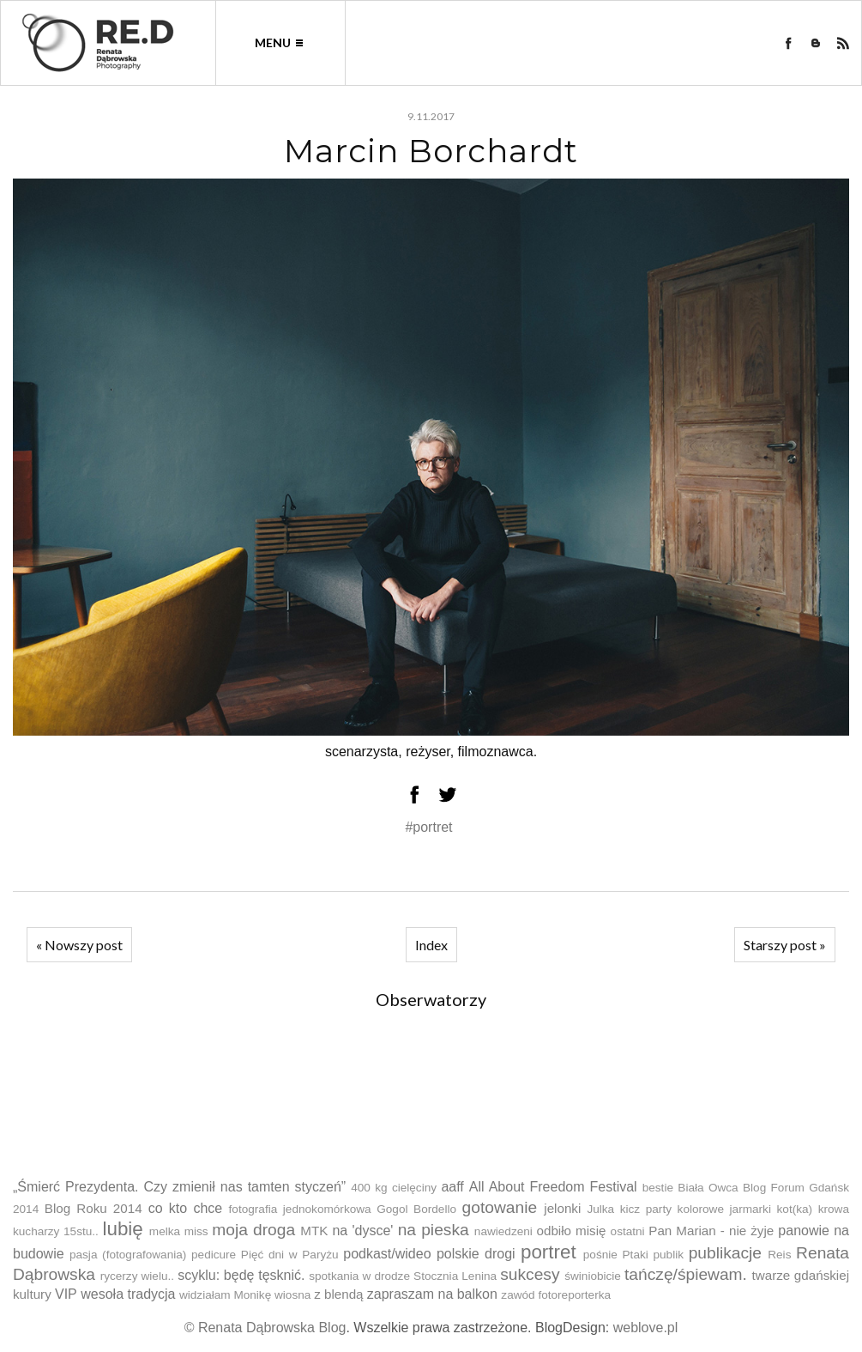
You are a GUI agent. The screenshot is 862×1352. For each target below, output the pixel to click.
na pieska (433, 1230)
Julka (600, 1209)
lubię (122, 1229)
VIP (66, 1294)
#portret (428, 827)
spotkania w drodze (359, 1276)
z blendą (338, 1294)
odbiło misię (571, 1230)
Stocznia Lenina (455, 1276)
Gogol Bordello (416, 1209)
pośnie (600, 1254)
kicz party (646, 1209)
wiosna (292, 1294)
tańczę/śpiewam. (685, 1274)
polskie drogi (476, 1253)
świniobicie (592, 1276)
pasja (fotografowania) (127, 1254)
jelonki (562, 1208)
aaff (452, 1186)
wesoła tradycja (128, 1294)
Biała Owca (708, 1187)
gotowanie (499, 1207)
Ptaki (635, 1254)
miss (196, 1231)
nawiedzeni (503, 1231)
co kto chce (185, 1208)
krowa (833, 1209)
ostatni (628, 1231)
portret (548, 1252)
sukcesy (529, 1274)
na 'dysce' (362, 1230)
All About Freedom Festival (553, 1186)
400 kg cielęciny (394, 1187)
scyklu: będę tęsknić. (241, 1275)
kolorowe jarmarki (724, 1209)
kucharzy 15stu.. (56, 1231)
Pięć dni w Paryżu (290, 1254)
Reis (779, 1254)
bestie (657, 1187)
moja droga (253, 1230)
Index (431, 945)
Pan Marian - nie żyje (711, 1230)
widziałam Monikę (225, 1294)
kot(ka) (795, 1209)
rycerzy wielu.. (137, 1276)
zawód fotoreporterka (556, 1294)
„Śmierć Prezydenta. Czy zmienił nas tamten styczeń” (179, 1186)
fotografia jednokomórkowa (300, 1209)
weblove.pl (645, 1327)
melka (164, 1231)
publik (668, 1254)
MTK (314, 1230)
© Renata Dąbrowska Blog (265, 1327)
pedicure (213, 1254)
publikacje (725, 1253)
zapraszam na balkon (432, 1294)
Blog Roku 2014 (93, 1208)
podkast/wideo (387, 1253)
